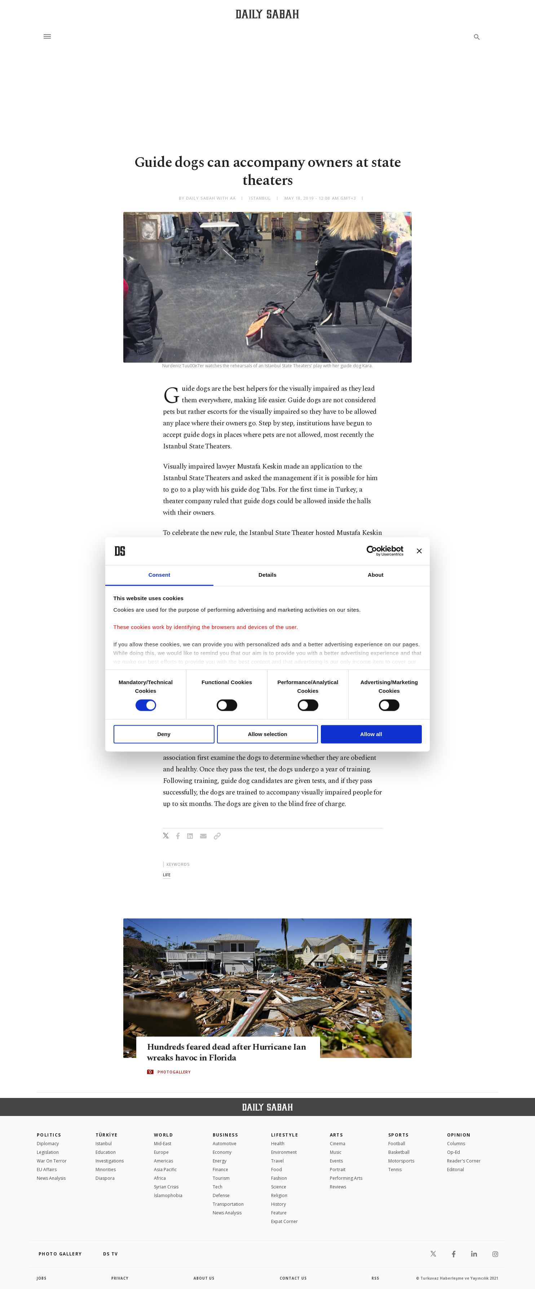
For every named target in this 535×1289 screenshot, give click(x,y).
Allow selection (267, 734)
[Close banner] (419, 551)
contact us (293, 1278)
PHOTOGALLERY (174, 1072)
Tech (217, 1187)
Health (277, 1143)
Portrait (337, 1169)
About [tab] (376, 575)
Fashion (279, 1178)
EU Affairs (47, 1169)
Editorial (455, 1169)
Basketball (399, 1152)
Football (396, 1143)
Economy (222, 1152)
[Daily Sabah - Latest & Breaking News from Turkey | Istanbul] (267, 13)
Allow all (371, 734)
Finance (220, 1169)
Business (225, 1135)
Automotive (224, 1143)
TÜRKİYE (107, 1135)
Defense (221, 1195)
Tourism (221, 1178)
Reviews (338, 1187)
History (278, 1204)
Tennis (395, 1169)
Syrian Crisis (166, 1187)
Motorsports (401, 1161)
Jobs (42, 1278)
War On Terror (52, 1161)
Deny (164, 734)
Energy (219, 1161)
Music (335, 1152)
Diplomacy (48, 1143)
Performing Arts (346, 1178)
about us (204, 1278)
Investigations (110, 1161)
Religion (279, 1195)
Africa (160, 1178)
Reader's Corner (464, 1161)
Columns (456, 1143)
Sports (398, 1135)
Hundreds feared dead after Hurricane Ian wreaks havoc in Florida (222, 1052)
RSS (375, 1278)
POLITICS (49, 1135)
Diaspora (105, 1178)
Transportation (228, 1204)
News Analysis (51, 1178)
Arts (336, 1135)
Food (276, 1169)
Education (106, 1152)
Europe (161, 1152)
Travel (277, 1161)
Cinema (337, 1143)
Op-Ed (453, 1152)
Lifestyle (284, 1135)
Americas (163, 1161)
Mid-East (162, 1143)
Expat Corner (284, 1221)
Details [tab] (267, 575)
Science (278, 1187)
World (163, 1135)
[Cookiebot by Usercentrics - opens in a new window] (371, 551)
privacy (120, 1278)
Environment (284, 1152)
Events (336, 1161)
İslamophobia (168, 1195)
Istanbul (104, 1143)
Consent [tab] (160, 575)
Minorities (106, 1169)
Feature (279, 1213)
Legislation (48, 1152)
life (167, 874)
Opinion (459, 1135)
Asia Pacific (165, 1169)
